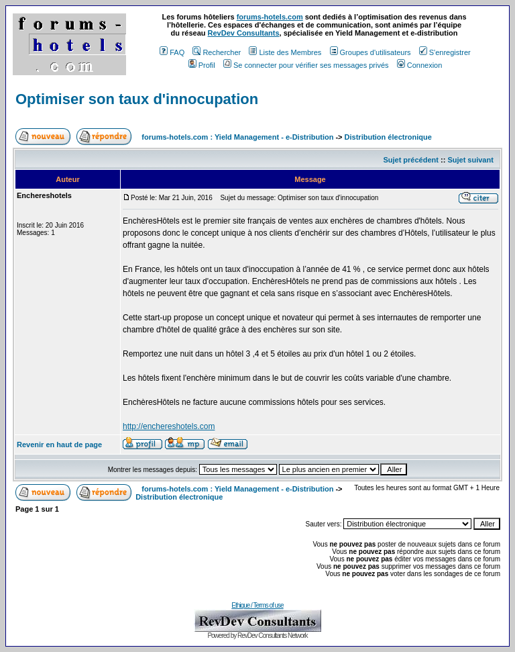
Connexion (420, 65)
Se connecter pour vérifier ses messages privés (306, 65)
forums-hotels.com (270, 17)
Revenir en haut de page (59, 444)
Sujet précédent (411, 160)
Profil (201, 65)
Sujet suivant (470, 160)
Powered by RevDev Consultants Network (257, 635)
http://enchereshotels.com (169, 426)
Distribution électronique (388, 137)
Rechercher (216, 52)
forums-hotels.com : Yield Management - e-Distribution (237, 137)
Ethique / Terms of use (257, 605)
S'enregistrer (445, 52)
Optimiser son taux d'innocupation (136, 99)
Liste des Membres (285, 52)
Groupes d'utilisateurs (370, 52)
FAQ (172, 52)
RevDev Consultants (244, 33)
